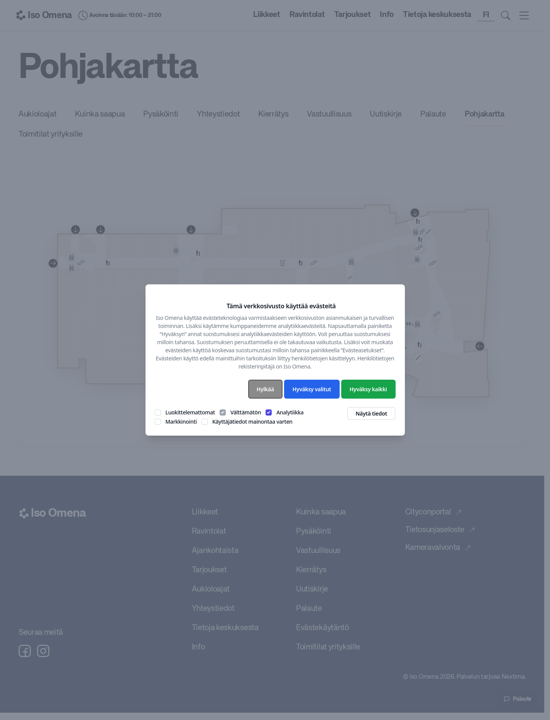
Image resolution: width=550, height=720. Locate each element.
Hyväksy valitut (312, 389)
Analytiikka (289, 412)
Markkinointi (181, 421)
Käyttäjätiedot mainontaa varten (252, 421)
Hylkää (265, 389)
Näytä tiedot (371, 413)
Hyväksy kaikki (368, 389)
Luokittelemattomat (190, 412)
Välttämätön (245, 412)
